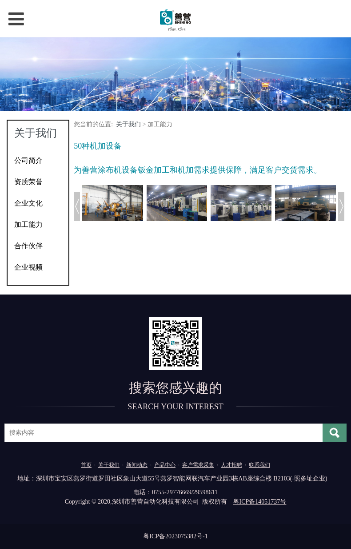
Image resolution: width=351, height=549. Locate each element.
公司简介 (28, 160)
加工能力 (28, 224)
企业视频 (28, 267)
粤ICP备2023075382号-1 (175, 536)
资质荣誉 (28, 182)
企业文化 (28, 203)
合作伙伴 (28, 246)
